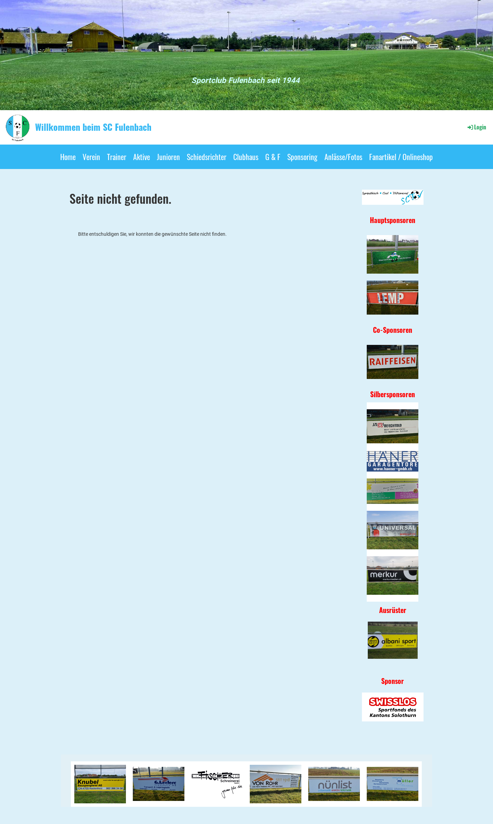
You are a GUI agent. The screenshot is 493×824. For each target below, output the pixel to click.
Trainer (116, 156)
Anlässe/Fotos (343, 156)
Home (68, 156)
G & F (272, 156)
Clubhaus (245, 156)
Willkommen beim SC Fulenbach (93, 127)
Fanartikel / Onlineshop (401, 156)
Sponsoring (302, 156)
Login (476, 127)
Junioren (168, 156)
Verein (91, 156)
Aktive (141, 156)
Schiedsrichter (206, 156)
